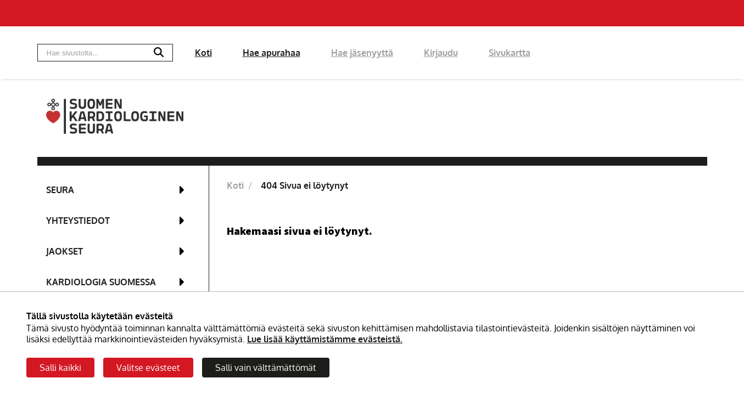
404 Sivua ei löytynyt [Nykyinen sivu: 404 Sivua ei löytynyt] (304, 185)
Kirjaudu (441, 52)
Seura (60, 189)
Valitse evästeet (148, 367)
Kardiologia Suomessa (101, 281)
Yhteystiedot (78, 220)
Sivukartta (509, 52)
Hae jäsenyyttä (362, 52)
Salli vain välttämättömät (265, 367)
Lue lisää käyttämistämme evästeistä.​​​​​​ (324, 339)
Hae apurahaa (271, 52)
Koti (203, 52)
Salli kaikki (60, 367)
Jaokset (64, 251)
